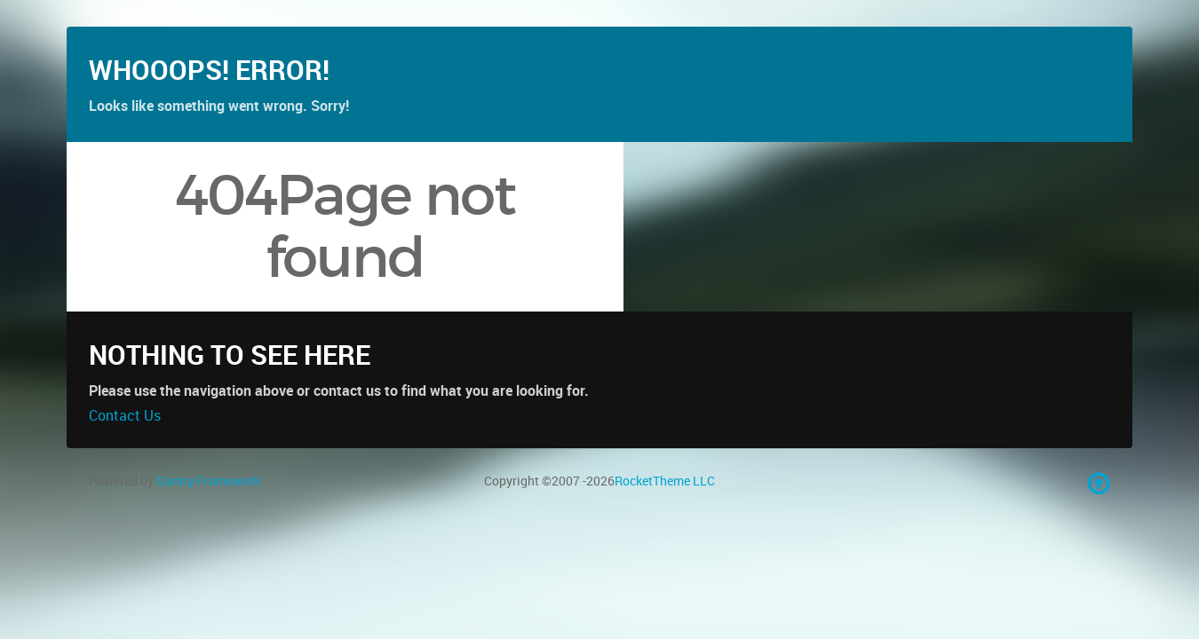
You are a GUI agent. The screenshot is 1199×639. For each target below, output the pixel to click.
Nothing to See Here (229, 405)
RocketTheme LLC (665, 531)
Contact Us (125, 466)
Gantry (208, 531)
